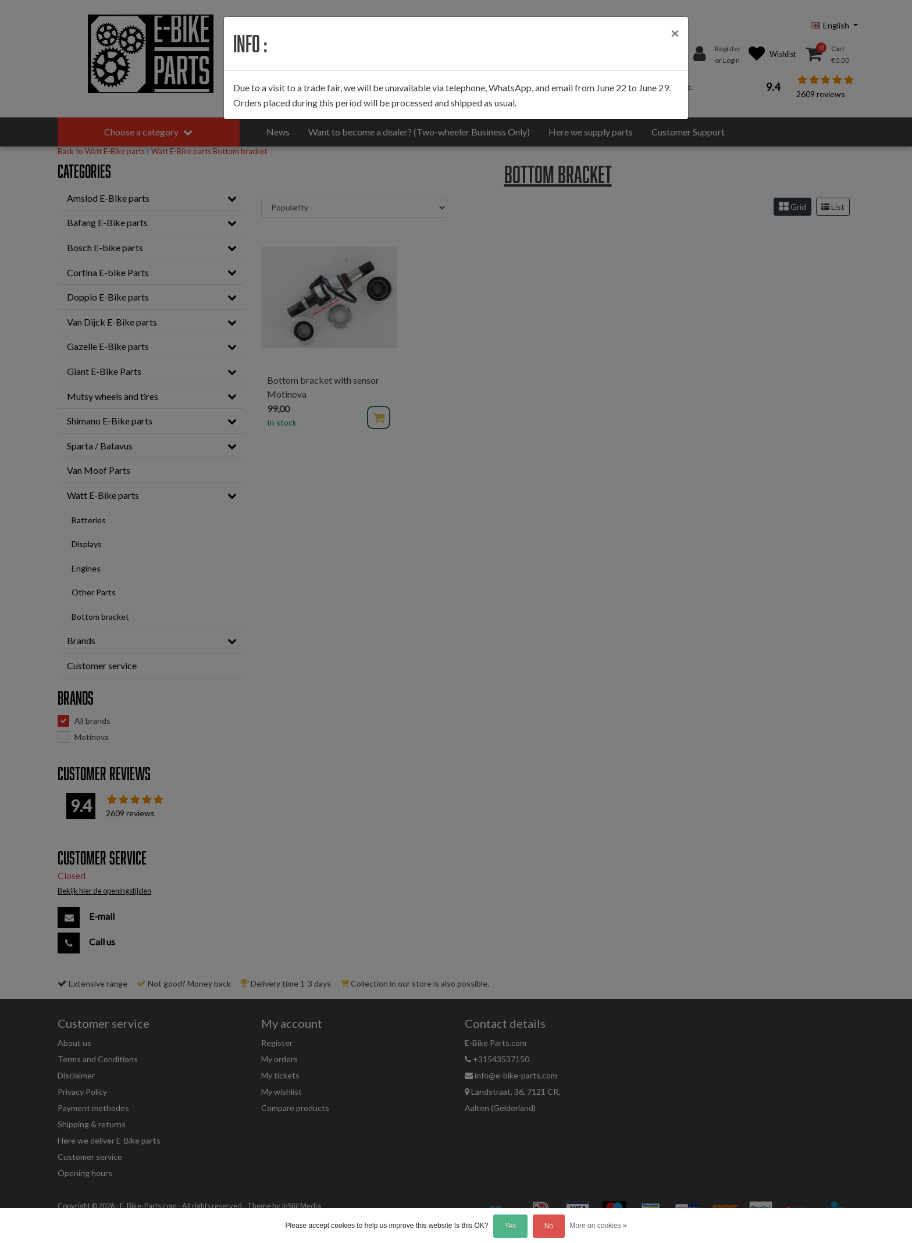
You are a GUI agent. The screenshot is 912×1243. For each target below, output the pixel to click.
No (548, 1226)
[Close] (674, 33)
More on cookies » (597, 1225)
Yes (510, 1226)
